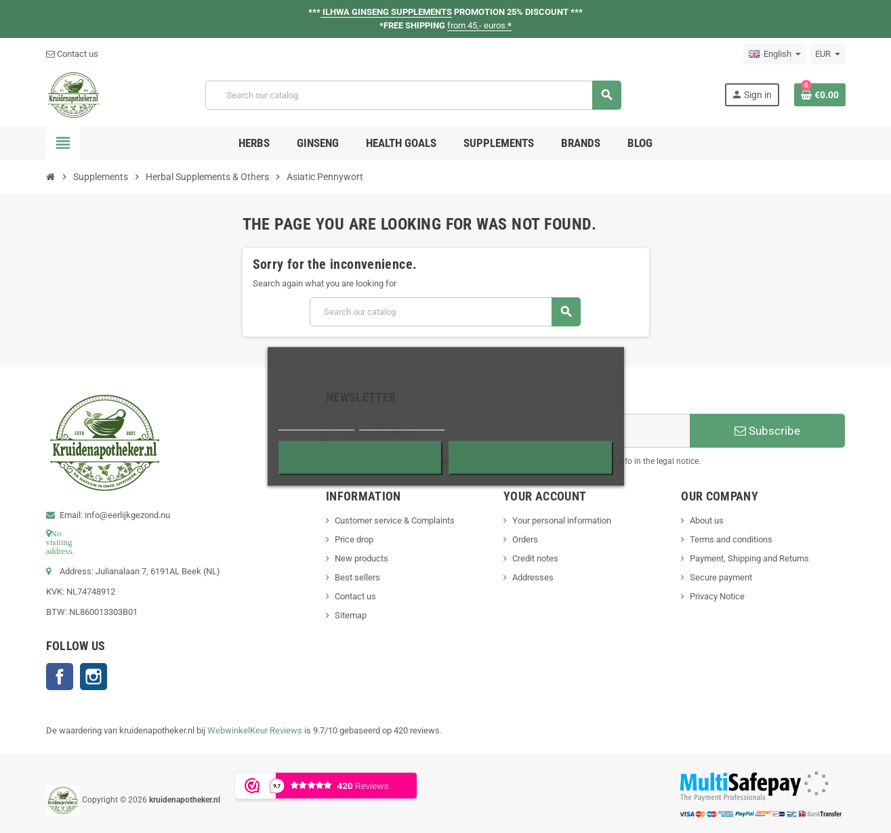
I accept (530, 458)
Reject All (360, 458)
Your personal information (561, 520)
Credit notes (535, 558)
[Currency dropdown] (828, 54)
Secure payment (721, 577)
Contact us (72, 54)
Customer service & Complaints (395, 520)
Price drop (354, 539)
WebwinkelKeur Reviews (254, 730)
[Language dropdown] (774, 54)
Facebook (59, 676)
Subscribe (767, 430)
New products (361, 558)
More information (316, 424)
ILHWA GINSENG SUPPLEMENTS (386, 12)
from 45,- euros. (479, 25)
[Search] (413, 95)
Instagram (93, 676)
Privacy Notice (717, 596)
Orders (525, 539)
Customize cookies (401, 424)
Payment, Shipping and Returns (749, 558)
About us (707, 520)
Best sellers (357, 577)
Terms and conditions (731, 539)
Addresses (533, 577)
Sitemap (351, 615)
